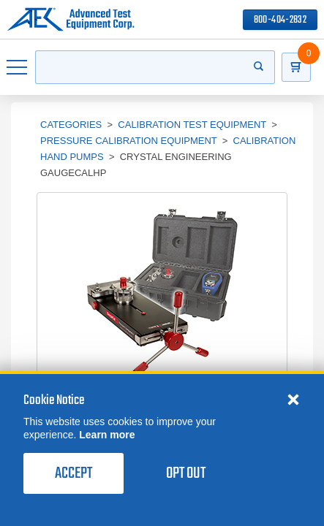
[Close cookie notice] (293, 399)
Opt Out (186, 473)
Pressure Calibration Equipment (128, 140)
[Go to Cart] (296, 67)
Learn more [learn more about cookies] (107, 435)
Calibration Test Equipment (192, 124)
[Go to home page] (71, 19)
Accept (73, 473)
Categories (71, 124)
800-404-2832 (280, 20)
